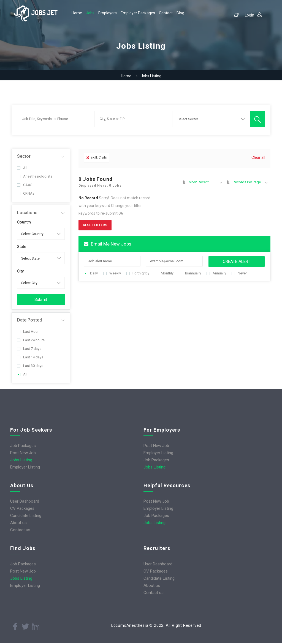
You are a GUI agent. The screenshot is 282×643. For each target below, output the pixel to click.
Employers (107, 13)
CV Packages (22, 508)
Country (24, 222)
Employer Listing (25, 467)
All (22, 168)
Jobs (90, 13)
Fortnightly (137, 273)
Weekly (112, 273)
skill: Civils (96, 157)
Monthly (164, 273)
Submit (40, 299)
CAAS (24, 185)
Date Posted (29, 320)
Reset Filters (95, 225)
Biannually (190, 273)
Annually (216, 273)
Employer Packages (138, 13)
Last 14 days (30, 357)
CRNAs (25, 193)
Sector (24, 156)
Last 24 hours (31, 340)
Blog (180, 13)
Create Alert (236, 261)
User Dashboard (24, 501)
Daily (91, 273)
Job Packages (23, 445)
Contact (166, 13)
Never (239, 273)
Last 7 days (29, 349)
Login (253, 14)
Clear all (258, 157)
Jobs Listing (21, 459)
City (20, 271)
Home (77, 13)
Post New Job (23, 452)
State (21, 247)
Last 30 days (30, 366)
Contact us (20, 529)
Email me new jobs (107, 244)
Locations (27, 212)
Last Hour (28, 331)
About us (18, 522)
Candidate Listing (25, 515)
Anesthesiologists (34, 176)
